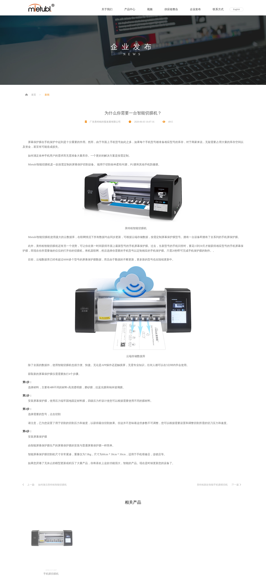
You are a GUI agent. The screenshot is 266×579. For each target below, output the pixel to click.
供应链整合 (171, 9)
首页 (33, 94)
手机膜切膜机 (52, 573)
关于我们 (107, 9)
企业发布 (195, 9)
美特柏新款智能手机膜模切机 (212, 484)
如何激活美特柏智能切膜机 (52, 484)
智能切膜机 (140, 228)
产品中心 (129, 9)
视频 (150, 9)
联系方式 (218, 9)
